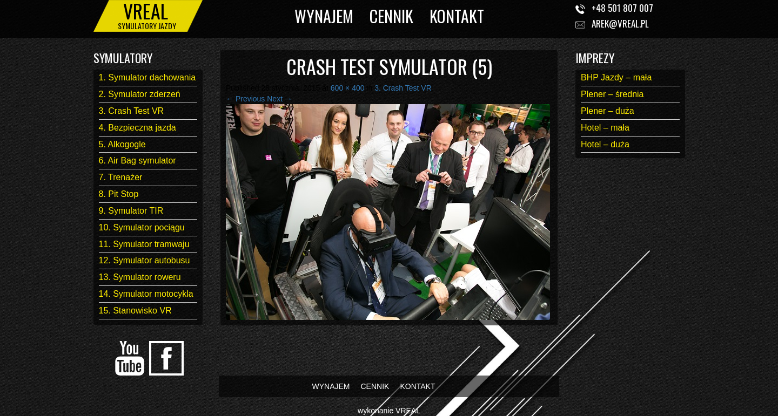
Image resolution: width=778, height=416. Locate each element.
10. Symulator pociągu (142, 227)
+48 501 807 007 (622, 8)
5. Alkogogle (122, 144)
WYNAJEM (323, 16)
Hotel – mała (605, 127)
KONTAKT (457, 16)
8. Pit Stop (119, 194)
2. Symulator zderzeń (139, 94)
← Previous (245, 98)
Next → (279, 98)
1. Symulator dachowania (147, 77)
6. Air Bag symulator (137, 160)
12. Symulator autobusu (144, 260)
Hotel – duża (605, 144)
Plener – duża (607, 110)
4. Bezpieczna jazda (137, 127)
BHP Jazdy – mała (616, 77)
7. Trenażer (121, 177)
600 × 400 (348, 88)
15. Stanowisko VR (135, 310)
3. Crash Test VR (131, 110)
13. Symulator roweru (140, 277)
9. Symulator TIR (131, 210)
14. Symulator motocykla (146, 293)
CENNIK (391, 16)
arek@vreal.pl (620, 23)
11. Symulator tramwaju (144, 244)
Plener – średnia (612, 94)
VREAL (407, 410)
